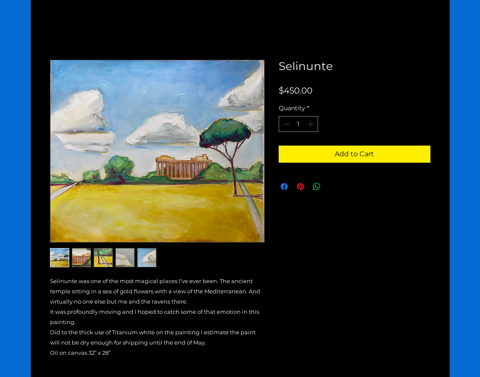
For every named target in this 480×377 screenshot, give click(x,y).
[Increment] (311, 124)
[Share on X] (333, 186)
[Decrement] (285, 124)
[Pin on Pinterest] (300, 186)
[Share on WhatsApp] (317, 186)
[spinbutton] (298, 124)
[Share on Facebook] (284, 186)
